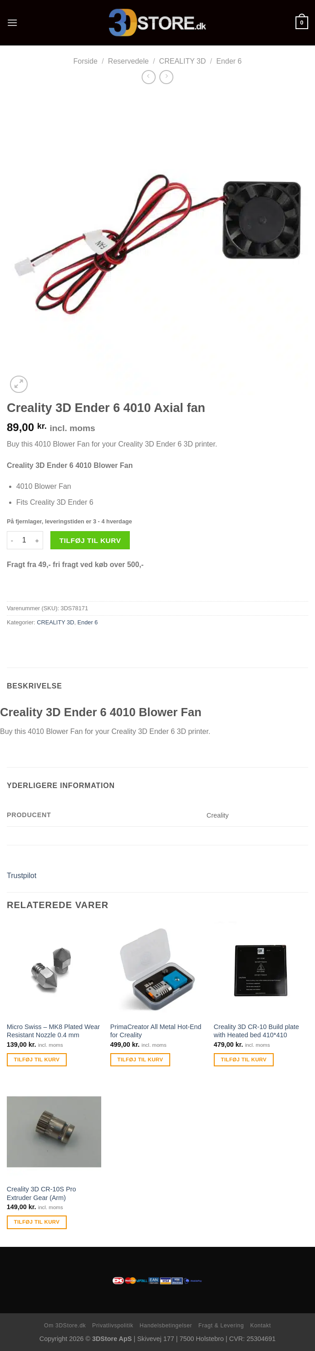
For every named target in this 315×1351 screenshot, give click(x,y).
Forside (86, 61)
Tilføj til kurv (90, 540)
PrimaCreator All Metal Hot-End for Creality (156, 1031)
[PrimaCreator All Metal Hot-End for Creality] (157, 969)
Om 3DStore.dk (65, 1325)
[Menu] (12, 22)
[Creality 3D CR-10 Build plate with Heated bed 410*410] (261, 969)
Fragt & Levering (221, 1325)
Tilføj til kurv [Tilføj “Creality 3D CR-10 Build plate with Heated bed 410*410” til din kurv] (244, 1059)
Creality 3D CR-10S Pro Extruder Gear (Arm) (41, 1193)
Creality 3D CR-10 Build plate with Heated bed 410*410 (256, 1031)
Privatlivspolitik (112, 1325)
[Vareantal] (24, 540)
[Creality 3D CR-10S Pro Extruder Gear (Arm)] (54, 1132)
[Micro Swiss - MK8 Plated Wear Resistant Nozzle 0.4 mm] (54, 969)
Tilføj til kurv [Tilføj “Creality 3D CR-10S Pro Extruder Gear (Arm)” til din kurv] (37, 1222)
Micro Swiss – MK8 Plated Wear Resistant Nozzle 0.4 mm (53, 1031)
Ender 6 (228, 61)
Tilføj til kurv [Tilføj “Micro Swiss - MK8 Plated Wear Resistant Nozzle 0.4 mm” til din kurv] (37, 1059)
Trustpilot (21, 875)
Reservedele (128, 61)
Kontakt (260, 1325)
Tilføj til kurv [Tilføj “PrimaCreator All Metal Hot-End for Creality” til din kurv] (140, 1059)
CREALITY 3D (182, 61)
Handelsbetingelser (166, 1325)
